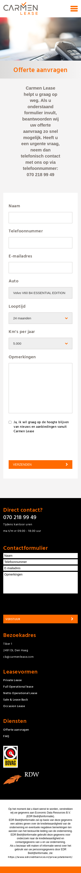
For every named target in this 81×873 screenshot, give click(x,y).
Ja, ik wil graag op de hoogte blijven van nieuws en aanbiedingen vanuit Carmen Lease (41, 427)
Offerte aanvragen (16, 729)
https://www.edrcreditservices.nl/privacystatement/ (40, 857)
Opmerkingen (22, 357)
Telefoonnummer (26, 231)
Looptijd (17, 306)
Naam (14, 206)
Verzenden (22, 464)
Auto (13, 281)
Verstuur (12, 619)
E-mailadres (20, 256)
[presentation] (31, 445)
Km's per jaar (22, 331)
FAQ (6, 736)
